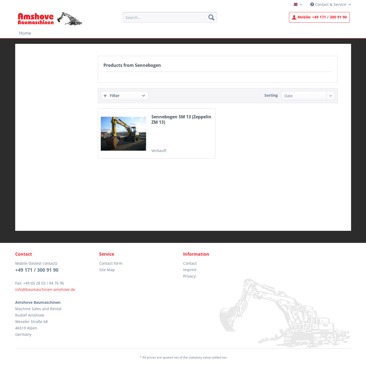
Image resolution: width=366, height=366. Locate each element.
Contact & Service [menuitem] (328, 4)
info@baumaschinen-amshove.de (45, 289)
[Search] (211, 17)
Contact (190, 263)
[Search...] (170, 17)
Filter (111, 95)
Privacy (189, 276)
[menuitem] (170, 17)
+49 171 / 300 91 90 (319, 17)
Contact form (110, 263)
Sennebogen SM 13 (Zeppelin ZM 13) (181, 119)
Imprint (189, 269)
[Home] (25, 33)
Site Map (107, 269)
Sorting (271, 95)
